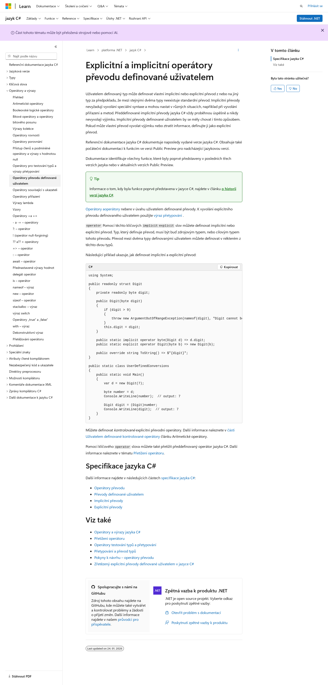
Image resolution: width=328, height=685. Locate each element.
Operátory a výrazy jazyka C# (117, 532)
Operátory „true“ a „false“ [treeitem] (30, 319)
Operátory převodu (109, 487)
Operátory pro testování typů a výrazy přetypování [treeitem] (34, 168)
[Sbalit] (56, 47)
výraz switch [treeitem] (21, 313)
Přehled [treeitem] (18, 97)
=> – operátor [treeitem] (23, 248)
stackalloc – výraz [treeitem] (25, 306)
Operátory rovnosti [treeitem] (26, 135)
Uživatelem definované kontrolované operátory (123, 436)
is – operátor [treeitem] (21, 280)
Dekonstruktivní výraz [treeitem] (28, 332)
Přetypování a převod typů (115, 551)
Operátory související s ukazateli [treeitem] (35, 190)
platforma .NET (112, 50)
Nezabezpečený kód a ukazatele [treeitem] (31, 365)
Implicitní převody (108, 500)
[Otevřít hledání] (301, 6)
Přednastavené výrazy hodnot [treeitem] (33, 267)
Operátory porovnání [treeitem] (27, 141)
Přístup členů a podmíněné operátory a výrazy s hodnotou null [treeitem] (34, 153)
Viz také (278, 64)
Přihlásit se (315, 6)
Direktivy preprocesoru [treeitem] (25, 371)
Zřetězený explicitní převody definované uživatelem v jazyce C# (144, 563)
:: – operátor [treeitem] (21, 254)
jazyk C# (135, 50)
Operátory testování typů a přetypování (125, 544)
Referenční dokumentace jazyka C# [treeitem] (33, 64)
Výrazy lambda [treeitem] (23, 203)
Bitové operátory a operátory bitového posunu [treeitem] (33, 119)
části (231, 430)
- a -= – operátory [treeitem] (25, 222)
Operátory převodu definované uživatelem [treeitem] (34, 181)
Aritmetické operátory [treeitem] (28, 103)
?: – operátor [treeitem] (21, 229)
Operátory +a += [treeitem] (25, 216)
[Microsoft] (8, 6)
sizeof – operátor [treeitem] (24, 300)
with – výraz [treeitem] (21, 326)
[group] (164, 347)
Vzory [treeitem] (17, 209)
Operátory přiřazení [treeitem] (26, 196)
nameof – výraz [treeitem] (23, 287)
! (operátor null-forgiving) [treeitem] (30, 235)
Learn (90, 50)
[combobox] (31, 56)
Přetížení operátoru (148, 453)
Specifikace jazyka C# (288, 58)
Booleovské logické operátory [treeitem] (33, 110)
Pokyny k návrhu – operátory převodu (124, 557)
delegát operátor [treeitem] (24, 274)
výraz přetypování (168, 215)
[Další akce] (238, 50)
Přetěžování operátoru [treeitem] (28, 339)
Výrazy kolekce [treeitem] (23, 128)
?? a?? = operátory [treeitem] (25, 241)
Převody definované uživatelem (119, 494)
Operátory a (95, 208)
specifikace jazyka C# (178, 477)
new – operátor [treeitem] (23, 293)
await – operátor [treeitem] (24, 261)
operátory (112, 208)
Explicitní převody (108, 506)
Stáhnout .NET (310, 18)
